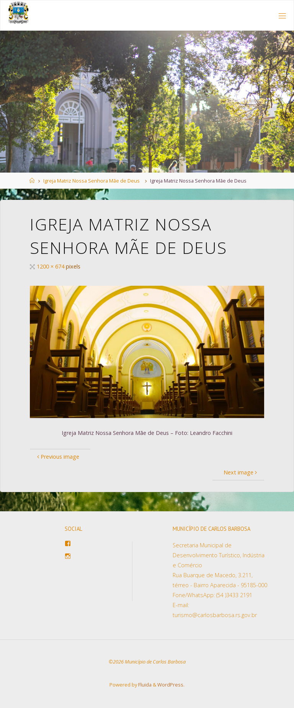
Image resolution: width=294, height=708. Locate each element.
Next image (241, 472)
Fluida (144, 684)
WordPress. (171, 684)
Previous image (57, 456)
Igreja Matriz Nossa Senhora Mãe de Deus (91, 180)
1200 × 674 (51, 266)
